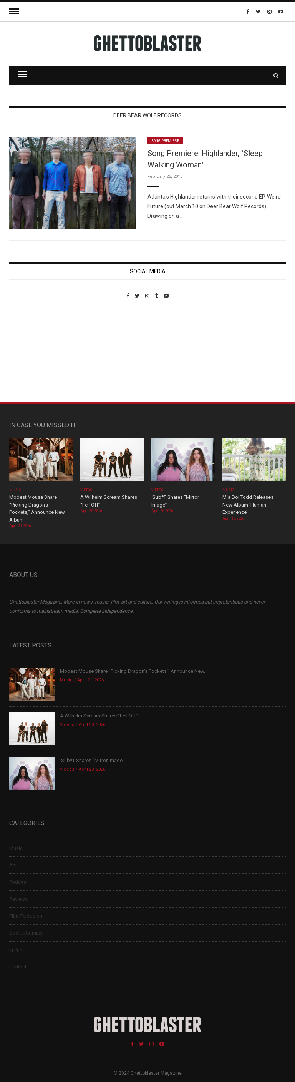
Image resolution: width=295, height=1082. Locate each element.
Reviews (18, 899)
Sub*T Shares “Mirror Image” (92, 760)
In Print (16, 950)
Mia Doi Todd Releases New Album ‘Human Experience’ (247, 504)
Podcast (18, 882)
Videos (86, 490)
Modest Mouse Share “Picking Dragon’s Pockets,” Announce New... (133, 671)
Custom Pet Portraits (31, 352)
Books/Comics (26, 933)
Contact (18, 967)
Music (15, 490)
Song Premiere (165, 141)
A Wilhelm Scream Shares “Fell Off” (99, 716)
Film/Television (25, 916)
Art (12, 865)
